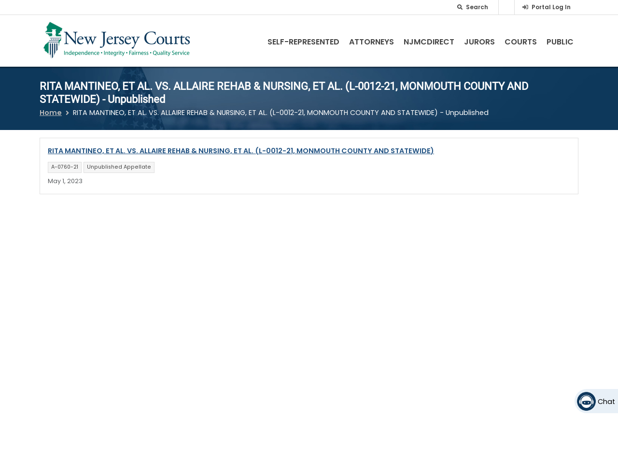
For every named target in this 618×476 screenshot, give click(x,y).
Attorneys (371, 41)
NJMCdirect (429, 41)
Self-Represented (303, 41)
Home (51, 112)
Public (560, 41)
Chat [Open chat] (606, 401)
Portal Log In (551, 7)
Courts (521, 41)
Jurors (479, 41)
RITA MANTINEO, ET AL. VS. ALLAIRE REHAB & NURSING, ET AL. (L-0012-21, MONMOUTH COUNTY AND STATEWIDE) (241, 151)
